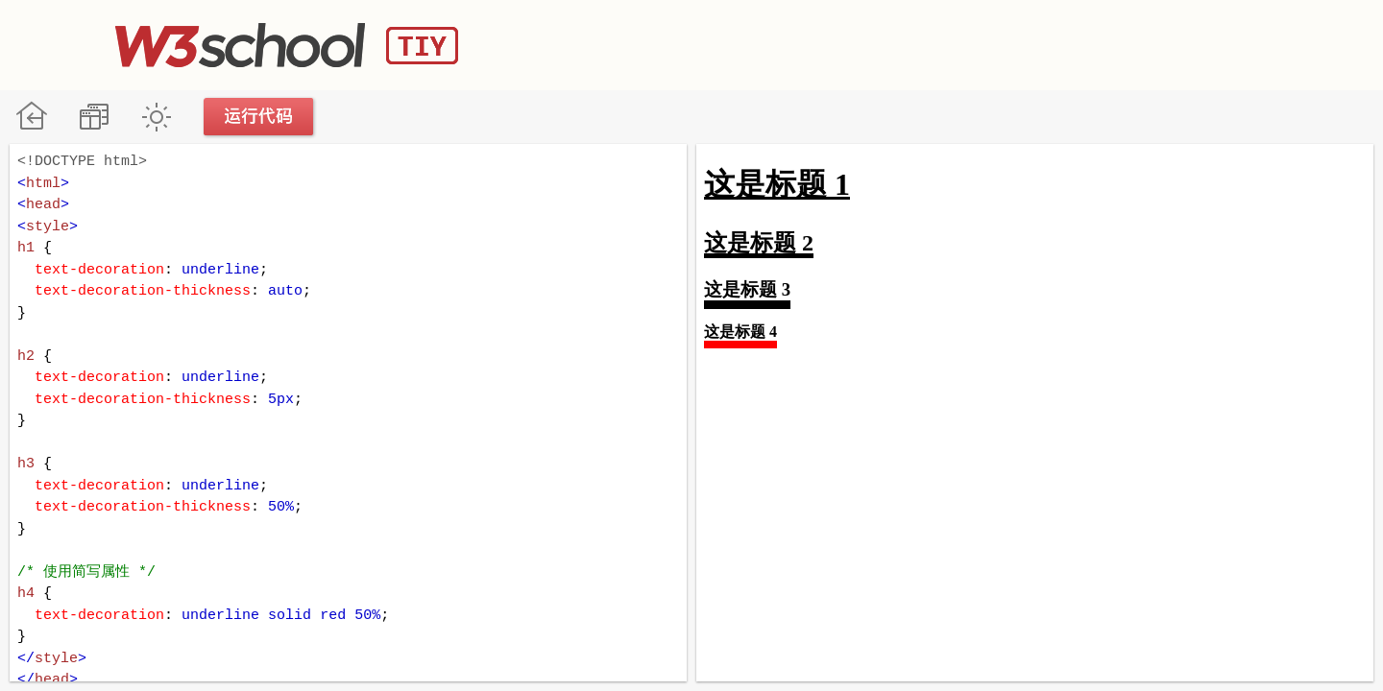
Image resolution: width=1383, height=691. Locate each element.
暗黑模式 (156, 116)
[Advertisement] (918, 43)
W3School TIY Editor (286, 45)
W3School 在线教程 (31, 116)
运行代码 (259, 116)
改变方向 (93, 116)
